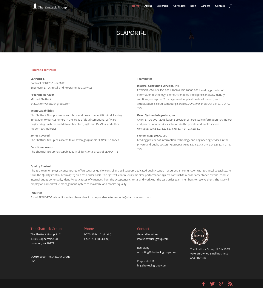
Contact (220, 7)
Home (136, 7)
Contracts (179, 7)
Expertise (163, 7)
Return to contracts (43, 70)
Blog (193, 7)
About (148, 7)
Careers (205, 7)
